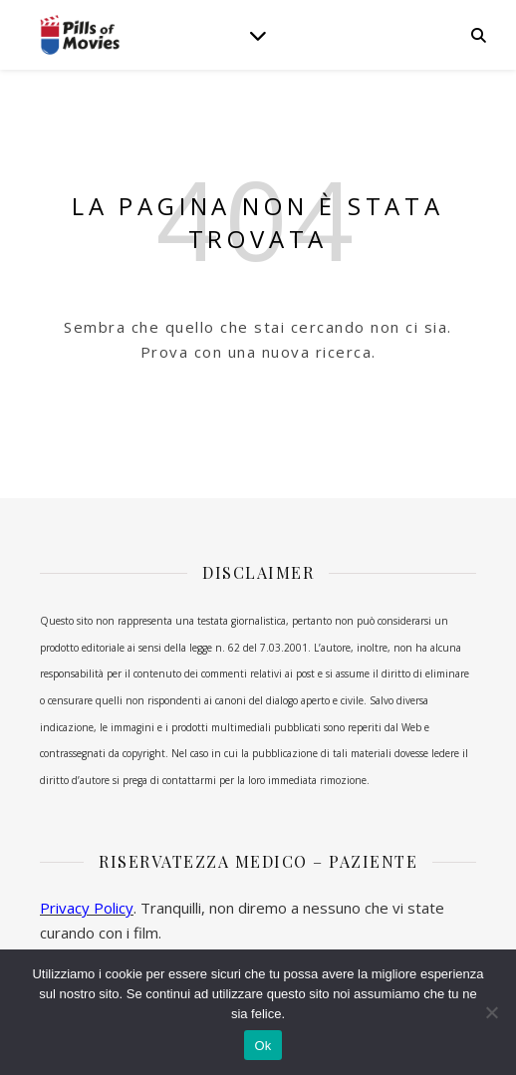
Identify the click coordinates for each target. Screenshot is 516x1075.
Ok (262, 1045)
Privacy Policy (86, 908)
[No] (491, 1012)
